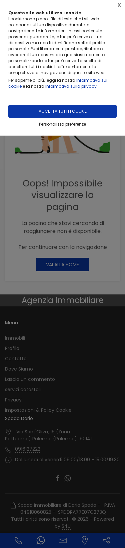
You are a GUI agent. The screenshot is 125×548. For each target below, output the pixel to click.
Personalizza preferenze (62, 124)
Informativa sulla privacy (71, 86)
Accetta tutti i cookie (63, 111)
